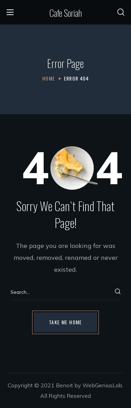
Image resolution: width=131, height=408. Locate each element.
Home (48, 78)
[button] (120, 12)
